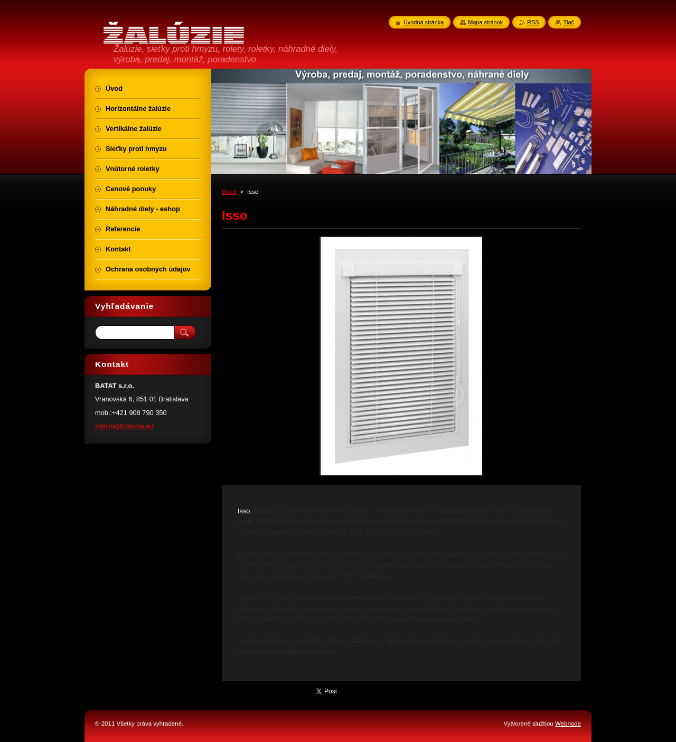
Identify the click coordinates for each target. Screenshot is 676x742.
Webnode (568, 723)
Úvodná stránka (423, 22)
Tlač (568, 22)
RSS (533, 22)
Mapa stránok (485, 22)
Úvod (229, 192)
